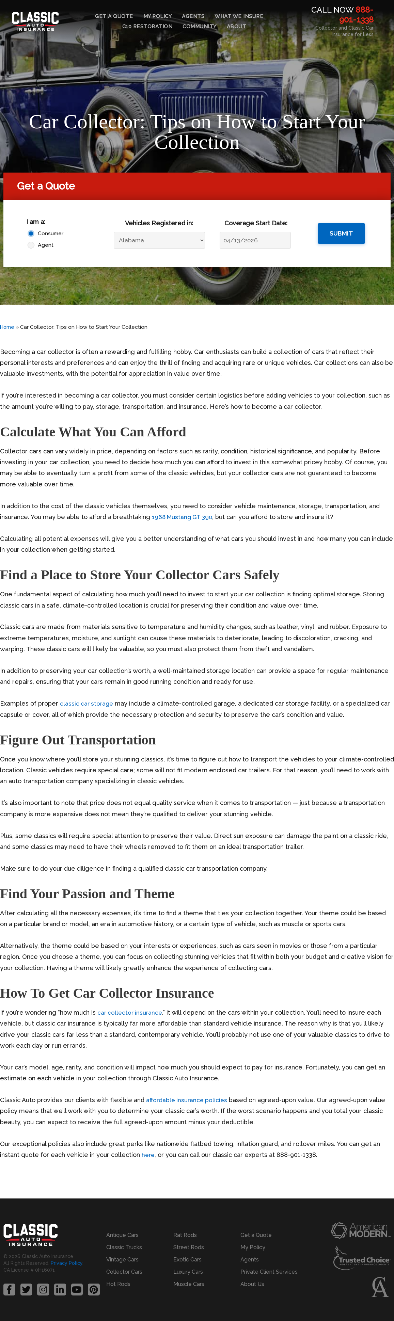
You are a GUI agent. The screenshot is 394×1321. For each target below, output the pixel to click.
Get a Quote (114, 16)
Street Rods (188, 1247)
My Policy (157, 16)
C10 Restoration (147, 26)
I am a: (35, 221)
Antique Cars (122, 1235)
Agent (45, 245)
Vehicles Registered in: (159, 223)
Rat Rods (185, 1235)
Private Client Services (269, 1272)
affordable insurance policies (188, 1099)
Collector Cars (124, 1272)
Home (7, 327)
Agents (193, 16)
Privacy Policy (66, 1264)
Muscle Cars (188, 1284)
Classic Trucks (124, 1247)
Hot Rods (118, 1284)
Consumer (50, 233)
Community (200, 26)
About (237, 26)
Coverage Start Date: (255, 223)
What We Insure (239, 16)
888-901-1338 (356, 15)
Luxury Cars (188, 1272)
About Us (252, 1284)
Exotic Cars (187, 1259)
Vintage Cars (122, 1259)
